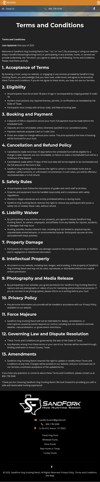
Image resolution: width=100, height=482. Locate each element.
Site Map (50, 476)
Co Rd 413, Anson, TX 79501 (52, 429)
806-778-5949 (55, 8)
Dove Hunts (50, 445)
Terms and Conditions (86, 473)
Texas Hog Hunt (50, 436)
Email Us (10, 8)
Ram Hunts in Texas (50, 449)
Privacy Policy (67, 473)
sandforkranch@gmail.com (52, 420)
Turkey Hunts (50, 454)
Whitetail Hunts (50, 440)
